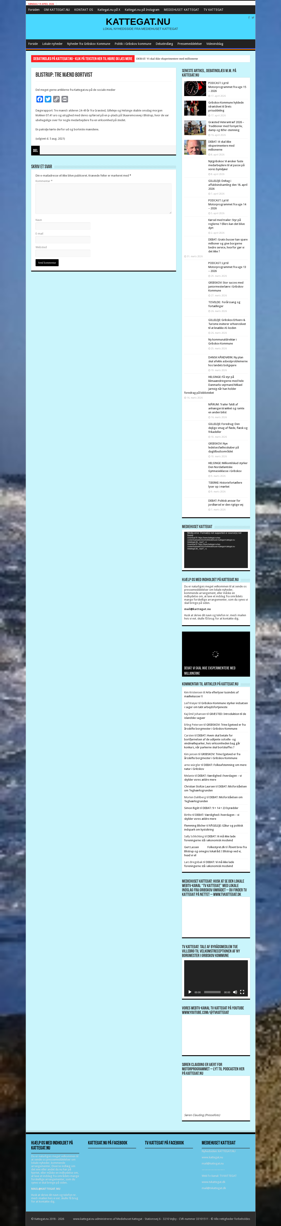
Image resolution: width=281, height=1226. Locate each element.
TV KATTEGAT (213, 9)
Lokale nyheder (52, 44)
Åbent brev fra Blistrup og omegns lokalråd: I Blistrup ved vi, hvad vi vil (215, 851)
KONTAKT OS (83, 9)
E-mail (39, 233)
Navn (39, 220)
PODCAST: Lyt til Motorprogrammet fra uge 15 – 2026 (227, 87)
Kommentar (44, 181)
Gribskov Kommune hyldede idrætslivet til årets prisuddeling (226, 106)
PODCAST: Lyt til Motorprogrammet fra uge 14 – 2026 (227, 204)
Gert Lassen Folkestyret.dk (204, 847)
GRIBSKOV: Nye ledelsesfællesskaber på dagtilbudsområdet (223, 447)
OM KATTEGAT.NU (57, 9)
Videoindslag (214, 44)
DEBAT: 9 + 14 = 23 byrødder (220, 808)
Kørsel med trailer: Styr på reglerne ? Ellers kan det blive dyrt (226, 224)
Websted (41, 247)
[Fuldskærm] (242, 992)
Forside (33, 44)
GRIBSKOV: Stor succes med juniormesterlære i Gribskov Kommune (225, 286)
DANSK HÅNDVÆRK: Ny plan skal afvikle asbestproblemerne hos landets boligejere (228, 361)
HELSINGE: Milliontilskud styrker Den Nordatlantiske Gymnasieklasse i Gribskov (228, 467)
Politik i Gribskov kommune (133, 44)
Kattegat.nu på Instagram (142, 9)
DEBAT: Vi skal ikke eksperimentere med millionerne (167, 58)
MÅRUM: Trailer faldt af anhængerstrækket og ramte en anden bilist (226, 408)
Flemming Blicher (195, 825)
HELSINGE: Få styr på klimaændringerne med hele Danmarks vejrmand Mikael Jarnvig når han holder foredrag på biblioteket (214, 384)
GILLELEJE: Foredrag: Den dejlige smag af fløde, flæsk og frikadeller (228, 428)
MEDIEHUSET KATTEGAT (181, 9)
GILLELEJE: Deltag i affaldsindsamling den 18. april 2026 (227, 184)
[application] (216, 550)
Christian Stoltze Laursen (199, 786)
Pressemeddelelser (189, 44)
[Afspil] (190, 992)
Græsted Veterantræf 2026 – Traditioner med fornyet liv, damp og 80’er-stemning (226, 126)
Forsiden (34, 9)
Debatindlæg (164, 44)
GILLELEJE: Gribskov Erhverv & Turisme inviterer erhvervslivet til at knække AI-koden (227, 324)
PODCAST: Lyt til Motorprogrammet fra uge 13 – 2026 (227, 267)
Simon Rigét (191, 808)
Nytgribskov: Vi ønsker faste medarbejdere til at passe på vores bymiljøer (226, 165)
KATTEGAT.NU (138, 21)
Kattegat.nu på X (108, 9)
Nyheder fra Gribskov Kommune (88, 44)
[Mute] (235, 992)
